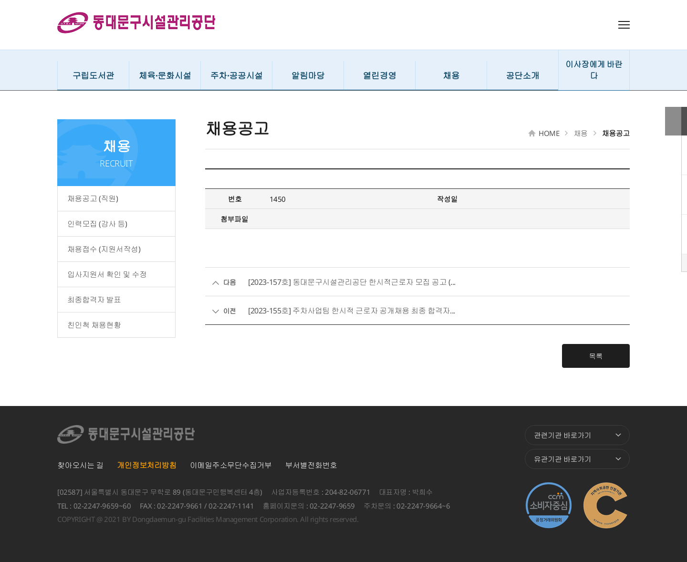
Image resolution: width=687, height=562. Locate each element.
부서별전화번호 (311, 465)
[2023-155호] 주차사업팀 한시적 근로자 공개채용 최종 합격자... (351, 310)
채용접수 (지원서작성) (103, 249)
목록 (606, 356)
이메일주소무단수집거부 (231, 465)
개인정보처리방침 (147, 465)
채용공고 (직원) (92, 198)
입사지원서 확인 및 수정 (107, 274)
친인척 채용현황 (94, 325)
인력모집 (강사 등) (97, 224)
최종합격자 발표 (94, 299)
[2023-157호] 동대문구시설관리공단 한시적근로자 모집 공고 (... (352, 282)
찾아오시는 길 (80, 465)
